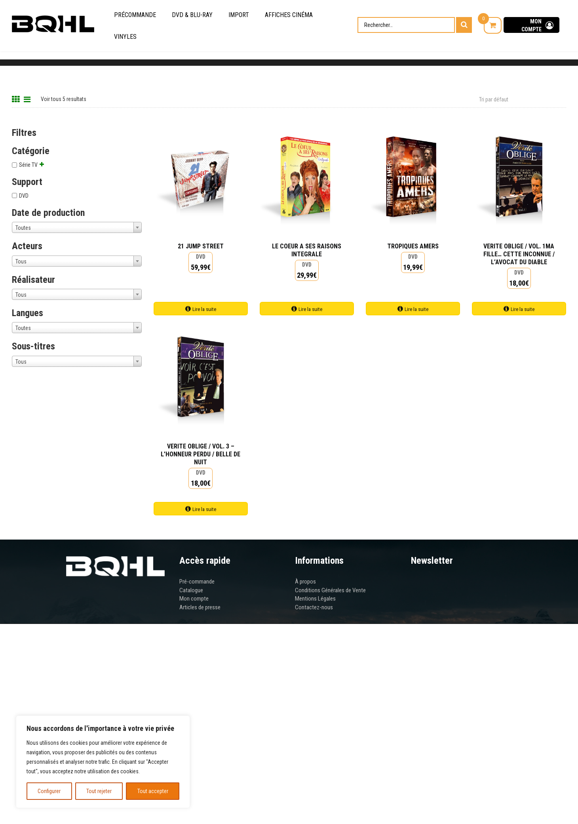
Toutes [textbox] (23, 228)
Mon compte (194, 598)
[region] (103, 761)
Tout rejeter (99, 791)
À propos (305, 581)
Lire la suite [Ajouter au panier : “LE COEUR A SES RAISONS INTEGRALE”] (310, 309)
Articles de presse (200, 607)
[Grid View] (17, 98)
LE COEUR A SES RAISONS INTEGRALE (306, 250)
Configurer (49, 791)
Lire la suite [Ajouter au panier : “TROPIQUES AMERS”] (416, 309)
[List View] (28, 98)
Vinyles (125, 36)
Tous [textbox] (21, 261)
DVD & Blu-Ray (192, 15)
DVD (24, 196)
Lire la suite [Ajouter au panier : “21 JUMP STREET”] (204, 309)
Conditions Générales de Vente (330, 590)
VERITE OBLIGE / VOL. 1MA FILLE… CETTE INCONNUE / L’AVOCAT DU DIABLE (519, 254)
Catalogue (191, 590)
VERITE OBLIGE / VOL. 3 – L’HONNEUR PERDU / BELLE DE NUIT (200, 454)
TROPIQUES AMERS (413, 246)
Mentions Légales (315, 598)
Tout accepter (152, 791)
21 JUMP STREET (201, 246)
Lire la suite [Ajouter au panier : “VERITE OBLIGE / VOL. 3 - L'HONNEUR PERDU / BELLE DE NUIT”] (204, 509)
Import (238, 15)
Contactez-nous (314, 607)
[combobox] (77, 227)
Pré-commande (197, 581)
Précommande (135, 15)
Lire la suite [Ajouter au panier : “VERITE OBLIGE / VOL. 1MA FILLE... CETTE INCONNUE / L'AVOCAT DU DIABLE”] (522, 309)
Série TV (28, 165)
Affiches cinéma (289, 15)
